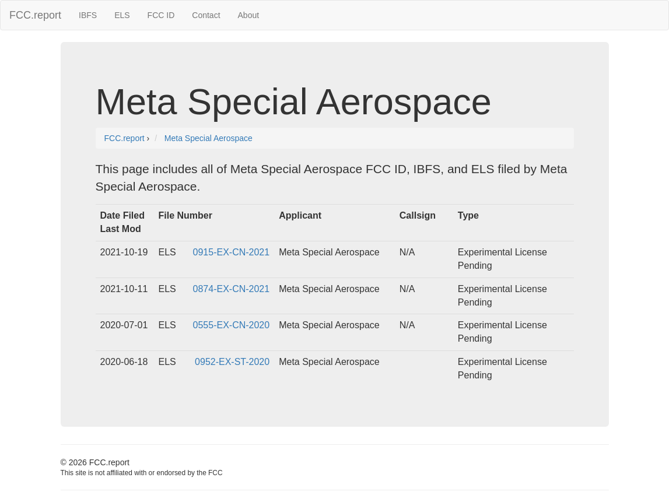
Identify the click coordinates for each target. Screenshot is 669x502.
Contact (206, 15)
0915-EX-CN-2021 (231, 252)
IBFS (88, 15)
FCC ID (161, 15)
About (249, 15)
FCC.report (35, 15)
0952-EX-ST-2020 (232, 362)
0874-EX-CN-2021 (231, 289)
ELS (121, 15)
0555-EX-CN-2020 (231, 325)
